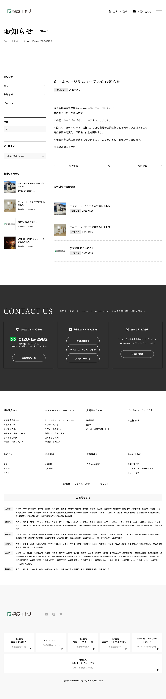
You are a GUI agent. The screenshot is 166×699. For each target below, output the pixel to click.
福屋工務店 (20, 11)
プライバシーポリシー (83, 484)
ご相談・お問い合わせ (13, 442)
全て (6, 85)
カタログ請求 (120, 11)
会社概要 (49, 468)
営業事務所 (92, 454)
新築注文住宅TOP (11, 420)
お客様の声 (133, 420)
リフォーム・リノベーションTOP (59, 420)
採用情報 (66, 484)
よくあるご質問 (10, 437)
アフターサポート (135, 472)
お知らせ (15, 41)
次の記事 (142, 165)
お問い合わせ (144, 11)
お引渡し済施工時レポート (98, 429)
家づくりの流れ (10, 429)
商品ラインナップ (11, 424)
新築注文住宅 (133, 464)
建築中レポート (93, 424)
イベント (8, 103)
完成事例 (90, 420)
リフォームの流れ (53, 429)
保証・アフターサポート (14, 433)
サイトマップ (102, 484)
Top (5, 41)
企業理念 (49, 464)
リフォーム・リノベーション (140, 468)
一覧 (108, 165)
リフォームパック (53, 424)
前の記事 (73, 165)
